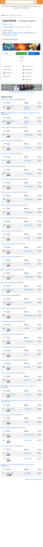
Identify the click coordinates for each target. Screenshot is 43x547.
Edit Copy (6, 76)
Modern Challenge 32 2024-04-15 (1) (10, 360)
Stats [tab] (6, 53)
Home (7, 15)
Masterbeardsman (30, 315)
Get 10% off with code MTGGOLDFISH (21, 92)
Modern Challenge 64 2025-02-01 (9, 244)
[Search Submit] (34, 2)
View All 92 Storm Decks (34, 479)
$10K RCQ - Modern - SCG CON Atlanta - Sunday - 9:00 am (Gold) (19, 386)
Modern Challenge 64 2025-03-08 (9, 166)
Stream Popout (8, 73)
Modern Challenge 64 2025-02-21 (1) (10, 179)
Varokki (26, 422)
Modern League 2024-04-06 (8, 414)
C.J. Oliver (27, 394)
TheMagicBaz (28, 277)
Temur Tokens (11, 394)
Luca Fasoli (27, 302)
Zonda (26, 354)
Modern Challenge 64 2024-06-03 (9, 308)
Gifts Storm (10, 277)
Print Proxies (26, 80)
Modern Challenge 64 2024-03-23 (9, 427)
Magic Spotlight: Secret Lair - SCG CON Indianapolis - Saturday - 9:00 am (22, 113)
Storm (9, 134)
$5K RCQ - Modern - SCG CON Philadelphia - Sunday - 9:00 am (18, 464)
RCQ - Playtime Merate (7, 295)
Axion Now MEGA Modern (9, 269)
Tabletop (32, 53)
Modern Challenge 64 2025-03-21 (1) (10, 127)
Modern (15, 15)
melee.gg (14, 35)
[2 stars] (2, 113)
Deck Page (7, 66)
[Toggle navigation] (40, 2)
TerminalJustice (29, 434)
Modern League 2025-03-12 (8, 140)
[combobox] (18, 2)
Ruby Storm (10, 121)
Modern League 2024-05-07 (8, 334)
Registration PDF (27, 70)
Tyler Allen (27, 409)
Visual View (7, 70)
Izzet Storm (10, 106)
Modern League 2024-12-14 (8, 256)
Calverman (27, 147)
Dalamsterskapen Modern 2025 (17, 33)
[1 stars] (2, 269)
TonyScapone (28, 134)
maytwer (27, 238)
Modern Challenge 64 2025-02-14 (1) (10, 205)
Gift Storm (10, 302)
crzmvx (26, 328)
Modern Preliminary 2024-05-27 (9, 321)
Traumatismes (28, 341)
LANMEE (27, 264)
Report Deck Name (8, 24)
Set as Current (27, 76)
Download (29, 66)
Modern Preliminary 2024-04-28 (9, 347)
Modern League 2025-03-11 (8, 153)
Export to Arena (27, 73)
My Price (20, 53)
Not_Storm (27, 453)
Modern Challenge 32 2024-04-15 (9, 373)
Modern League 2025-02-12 (8, 231)
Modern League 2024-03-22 (8, 446)
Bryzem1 (27, 367)
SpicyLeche (27, 440)
